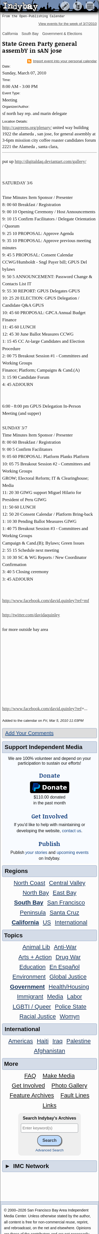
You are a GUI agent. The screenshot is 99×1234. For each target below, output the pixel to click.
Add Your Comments (29, 733)
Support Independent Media (43, 747)
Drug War (68, 957)
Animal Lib (36, 947)
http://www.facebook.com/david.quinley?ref (42, 708)
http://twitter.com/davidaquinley (31, 614)
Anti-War (65, 947)
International (71, 922)
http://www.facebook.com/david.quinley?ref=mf (45, 600)
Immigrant (30, 996)
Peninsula (33, 912)
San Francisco (66, 902)
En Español (64, 967)
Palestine (78, 1041)
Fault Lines (74, 1095)
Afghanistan (49, 1051)
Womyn (69, 1016)
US (47, 922)
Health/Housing (69, 986)
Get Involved (28, 1085)
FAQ (30, 1075)
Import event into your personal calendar (62, 61)
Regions (16, 871)
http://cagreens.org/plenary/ (26, 127)
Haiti (43, 1041)
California (10, 34)
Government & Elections (62, 34)
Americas (20, 1041)
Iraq (57, 1041)
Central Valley (67, 883)
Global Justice (68, 976)
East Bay (65, 892)
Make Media (59, 1075)
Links (49, 1105)
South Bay (30, 34)
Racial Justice (37, 1016)
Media (55, 996)
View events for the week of (67, 24)
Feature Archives (32, 1095)
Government (27, 986)
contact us (71, 830)
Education (32, 967)
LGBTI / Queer (32, 1006)
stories (36, 852)
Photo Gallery (69, 1085)
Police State (71, 1006)
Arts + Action (35, 957)
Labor (74, 996)
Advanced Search (49, 1150)
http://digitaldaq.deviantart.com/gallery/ (50, 161)
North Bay (36, 892)
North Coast (29, 883)
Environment (29, 976)
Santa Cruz (64, 912)
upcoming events (73, 852)
